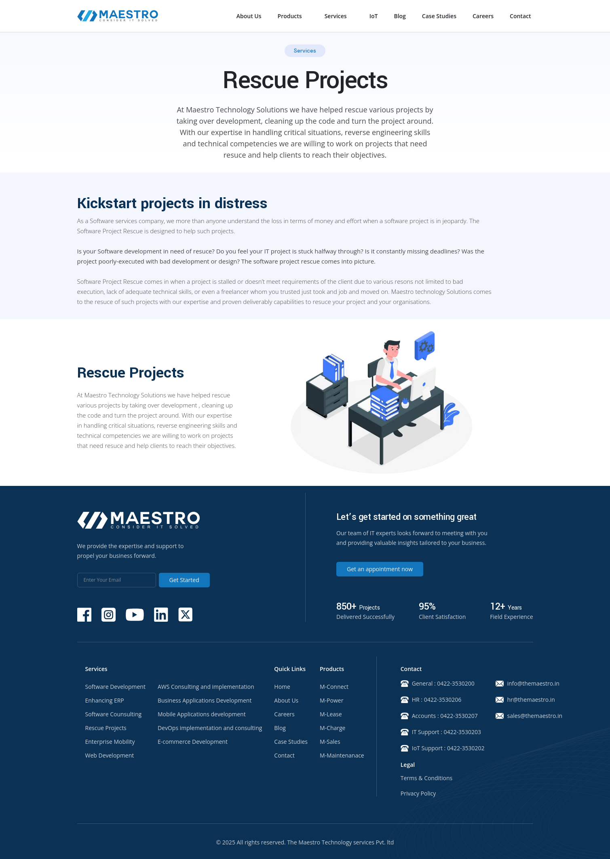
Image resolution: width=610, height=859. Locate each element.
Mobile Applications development (202, 714)
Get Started (184, 580)
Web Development (109, 755)
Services (336, 16)
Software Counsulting (113, 714)
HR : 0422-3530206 (431, 700)
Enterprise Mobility (110, 742)
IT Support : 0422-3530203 (439, 732)
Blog (399, 16)
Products (290, 16)
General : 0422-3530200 (438, 684)
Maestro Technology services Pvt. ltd (346, 842)
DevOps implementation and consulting (210, 728)
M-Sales (330, 742)
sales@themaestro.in (525, 716)
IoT (373, 16)
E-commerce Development (193, 742)
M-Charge (332, 728)
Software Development (115, 687)
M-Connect (334, 687)
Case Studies (439, 16)
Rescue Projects (106, 728)
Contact (520, 16)
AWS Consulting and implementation (206, 687)
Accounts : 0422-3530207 (439, 716)
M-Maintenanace (342, 755)
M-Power (331, 700)
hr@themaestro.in (525, 700)
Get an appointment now (380, 569)
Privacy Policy (418, 793)
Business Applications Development (204, 700)
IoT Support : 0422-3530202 (439, 748)
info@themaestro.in (525, 684)
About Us (249, 16)
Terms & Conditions (427, 778)
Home (282, 687)
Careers (483, 16)
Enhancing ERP (104, 700)
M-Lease (331, 714)
